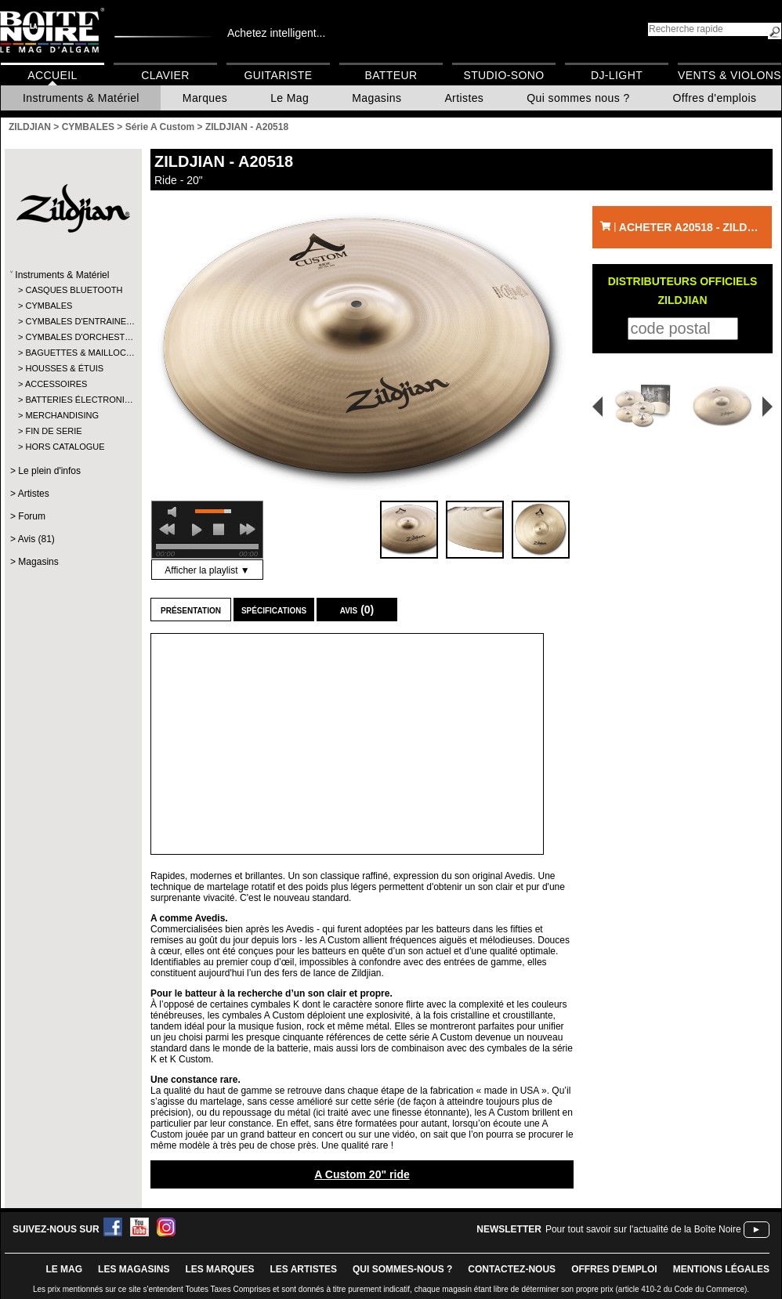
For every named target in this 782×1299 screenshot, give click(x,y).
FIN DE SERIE (53, 431)
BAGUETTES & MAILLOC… (72, 352)
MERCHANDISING (62, 415)
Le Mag (289, 98)
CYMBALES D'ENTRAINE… (72, 321)
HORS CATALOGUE (64, 446)
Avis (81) (36, 539)
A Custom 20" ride (362, 1174)
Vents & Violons (729, 75)
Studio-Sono (503, 75)
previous (167, 530)
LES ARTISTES (303, 1269)
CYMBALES (48, 305)
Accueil (52, 75)
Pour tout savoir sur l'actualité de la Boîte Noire (643, 1229)
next (248, 530)
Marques (205, 98)
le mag (63, 1269)
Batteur (390, 75)
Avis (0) (357, 609)
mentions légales (721, 1269)
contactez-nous (512, 1269)
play (197, 530)
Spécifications (273, 609)
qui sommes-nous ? (402, 1269)
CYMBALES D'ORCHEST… (72, 337)
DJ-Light (617, 75)
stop (219, 530)
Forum (31, 516)
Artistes (463, 98)
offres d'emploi (614, 1269)
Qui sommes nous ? (578, 98)
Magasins (376, 98)
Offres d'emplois (715, 98)
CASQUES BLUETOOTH (72, 290)
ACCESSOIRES (56, 384)
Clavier (165, 75)
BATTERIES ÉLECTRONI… (72, 399)
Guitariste (278, 75)
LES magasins (133, 1269)
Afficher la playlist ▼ (207, 570)
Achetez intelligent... (276, 33)
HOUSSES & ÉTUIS (64, 368)
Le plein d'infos (49, 470)
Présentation (191, 609)
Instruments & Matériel (81, 98)
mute (175, 512)
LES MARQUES (219, 1269)
